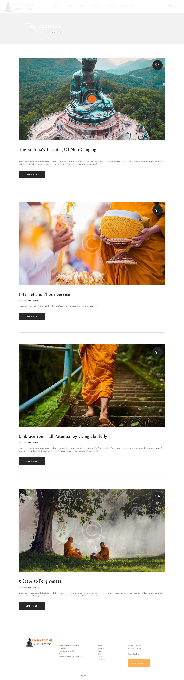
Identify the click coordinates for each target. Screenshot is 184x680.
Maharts (88, 675)
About (100, 660)
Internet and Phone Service (44, 294)
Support (100, 666)
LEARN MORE (32, 174)
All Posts (39, 32)
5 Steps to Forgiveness (40, 581)
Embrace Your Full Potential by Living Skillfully (63, 436)
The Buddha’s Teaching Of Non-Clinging (57, 149)
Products (101, 663)
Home (29, 32)
